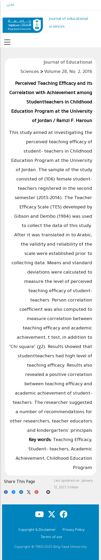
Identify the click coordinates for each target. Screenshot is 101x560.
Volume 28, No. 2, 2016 (68, 72)
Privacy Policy (74, 530)
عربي (10, 5)
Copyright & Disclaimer (37, 530)
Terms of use (51, 537)
